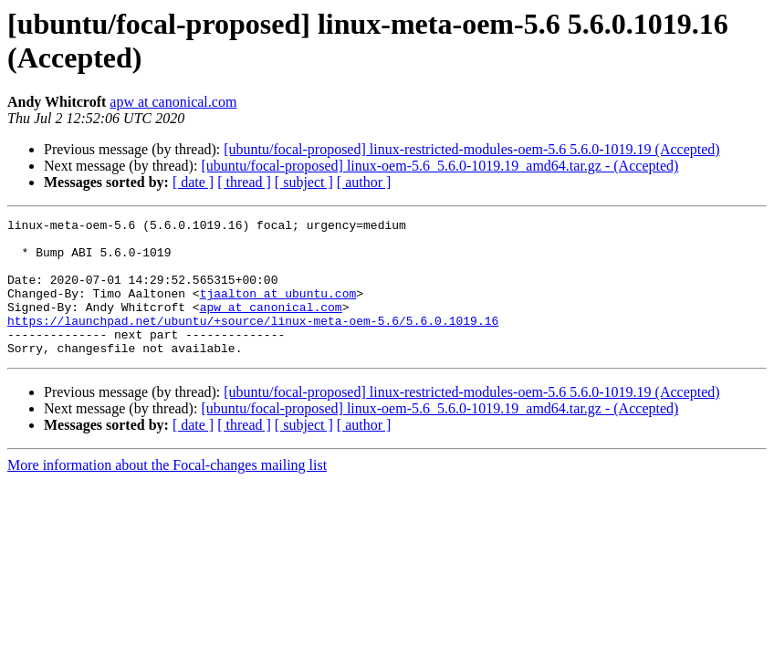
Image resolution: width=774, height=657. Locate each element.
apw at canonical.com (173, 102)
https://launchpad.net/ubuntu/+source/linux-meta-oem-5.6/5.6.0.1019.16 (252, 342)
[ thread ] (244, 182)
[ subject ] (304, 182)
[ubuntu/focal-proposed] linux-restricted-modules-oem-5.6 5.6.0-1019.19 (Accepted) (471, 149)
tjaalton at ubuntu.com (278, 309)
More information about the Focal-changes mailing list (167, 492)
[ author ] (364, 182)
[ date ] (193, 182)
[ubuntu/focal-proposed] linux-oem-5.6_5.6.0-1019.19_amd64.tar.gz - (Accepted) (439, 165)
